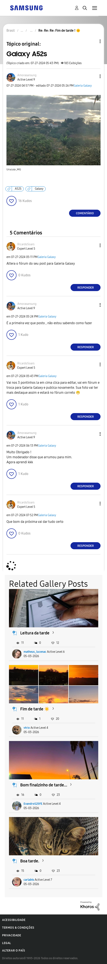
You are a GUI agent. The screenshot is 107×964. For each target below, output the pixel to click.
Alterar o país (13, 950)
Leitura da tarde (34, 632)
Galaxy (39, 189)
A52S (18, 189)
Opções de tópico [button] (93, 41)
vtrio (27, 728)
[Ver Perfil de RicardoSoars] (25, 244)
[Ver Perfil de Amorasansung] (27, 75)
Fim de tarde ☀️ (34, 708)
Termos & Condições (18, 927)
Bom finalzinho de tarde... (43, 784)
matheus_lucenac (35, 652)
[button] (93, 76)
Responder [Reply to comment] (85, 287)
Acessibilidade (13, 920)
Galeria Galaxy (83, 85)
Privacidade (11, 935)
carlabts (29, 880)
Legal (6, 943)
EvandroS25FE (33, 804)
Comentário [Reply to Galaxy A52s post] (85, 213)
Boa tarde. (29, 860)
